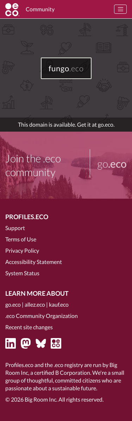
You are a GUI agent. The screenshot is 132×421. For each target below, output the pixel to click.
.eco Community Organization (41, 315)
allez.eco (35, 304)
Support (15, 227)
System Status (22, 273)
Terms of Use (20, 239)
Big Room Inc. (41, 399)
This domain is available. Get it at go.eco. (66, 124)
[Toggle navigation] (120, 9)
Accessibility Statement (33, 261)
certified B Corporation (62, 372)
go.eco (13, 304)
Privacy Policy (22, 250)
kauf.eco (59, 304)
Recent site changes (29, 327)
